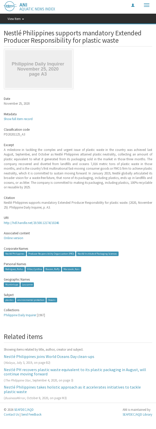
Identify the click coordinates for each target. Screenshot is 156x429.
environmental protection (30, 300)
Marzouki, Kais (71, 269)
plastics (9, 300)
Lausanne (27, 284)
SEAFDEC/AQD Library (137, 414)
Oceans (52, 300)
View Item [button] (16, 19)
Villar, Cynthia (34, 269)
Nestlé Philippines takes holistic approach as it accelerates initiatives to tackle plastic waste (72, 389)
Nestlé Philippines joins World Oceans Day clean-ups (49, 356)
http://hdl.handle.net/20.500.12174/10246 (31, 223)
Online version (13, 238)
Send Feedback (31, 414)
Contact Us (11, 414)
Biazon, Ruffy (53, 269)
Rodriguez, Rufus (14, 269)
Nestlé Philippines (15, 253)
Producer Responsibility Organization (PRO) (51, 253)
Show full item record (18, 119)
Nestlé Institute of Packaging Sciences (97, 253)
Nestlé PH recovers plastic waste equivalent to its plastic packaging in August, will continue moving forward (75, 372)
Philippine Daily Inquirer (20, 315)
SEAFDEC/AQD (24, 410)
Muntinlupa (11, 284)
